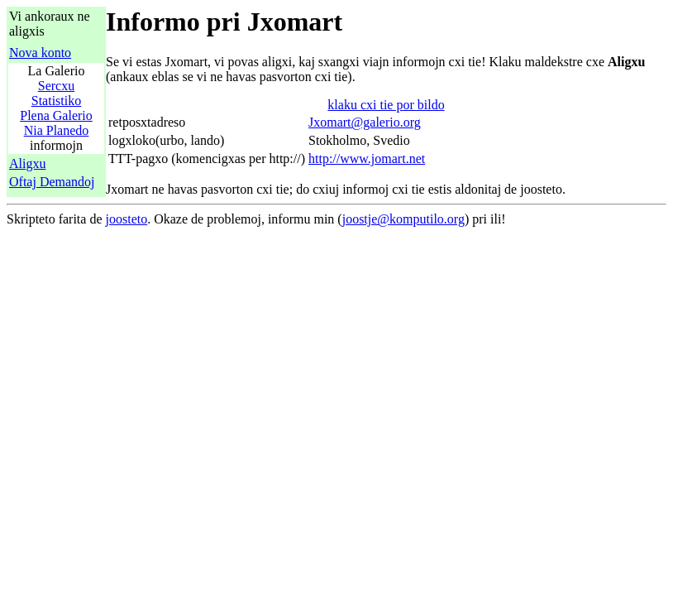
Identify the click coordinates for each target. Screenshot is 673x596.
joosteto (127, 219)
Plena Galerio (56, 115)
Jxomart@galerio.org (364, 122)
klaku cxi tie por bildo (385, 105)
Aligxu (27, 163)
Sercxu (56, 86)
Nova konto (40, 53)
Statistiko (56, 101)
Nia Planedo (56, 130)
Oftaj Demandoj (52, 182)
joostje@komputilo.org (403, 219)
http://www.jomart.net (366, 158)
